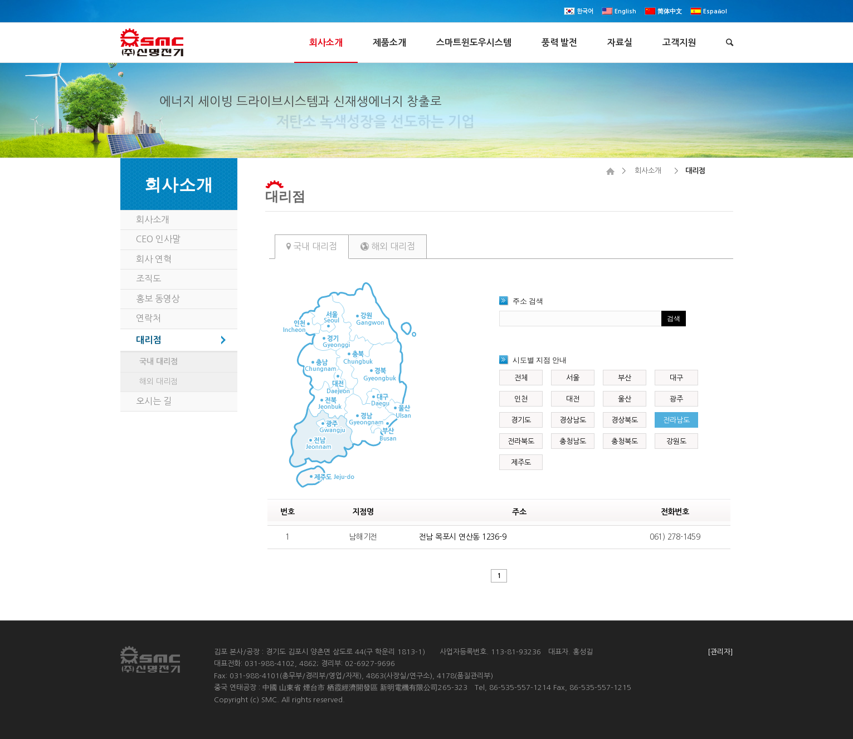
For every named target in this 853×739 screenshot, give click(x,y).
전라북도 (521, 441)
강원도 (676, 441)
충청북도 (624, 441)
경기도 (521, 420)
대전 (572, 399)
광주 (676, 399)
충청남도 (572, 441)
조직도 (148, 278)
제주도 (521, 462)
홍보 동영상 (158, 298)
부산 (624, 377)
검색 (673, 318)
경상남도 (572, 420)
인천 (521, 399)
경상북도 (624, 420)
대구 (676, 377)
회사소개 (648, 170)
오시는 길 (154, 401)
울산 (624, 399)
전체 (521, 377)
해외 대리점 (387, 246)
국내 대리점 (311, 246)
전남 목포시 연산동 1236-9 (462, 537)
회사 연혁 (154, 259)
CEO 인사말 (158, 238)
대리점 (285, 196)
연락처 (148, 318)
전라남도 (676, 420)
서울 (572, 377)
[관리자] (720, 651)
